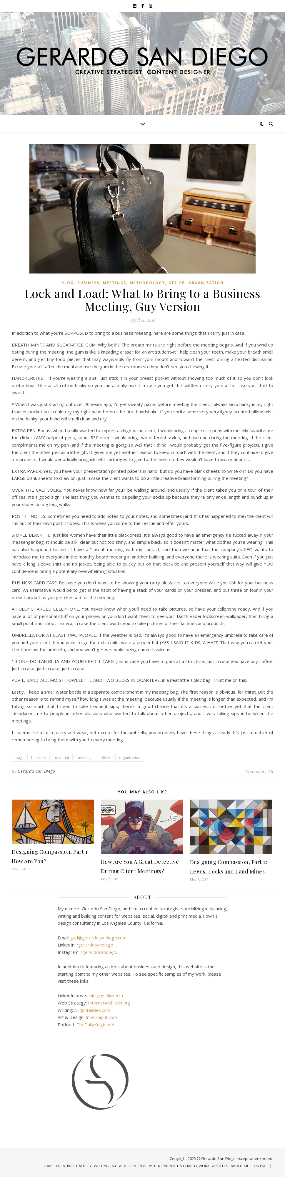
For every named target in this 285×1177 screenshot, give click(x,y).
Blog (67, 282)
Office (177, 282)
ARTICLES (220, 1165)
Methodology (147, 282)
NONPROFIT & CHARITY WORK (184, 1165)
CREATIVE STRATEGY (73, 1165)
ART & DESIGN (123, 1165)
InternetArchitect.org (109, 1003)
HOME (48, 1165)
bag (19, 757)
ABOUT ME (240, 1165)
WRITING (101, 1165)
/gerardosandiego (94, 945)
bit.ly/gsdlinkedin (106, 995)
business (38, 757)
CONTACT (259, 1165)
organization (206, 282)
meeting (84, 757)
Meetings (114, 282)
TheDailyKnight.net (95, 1024)
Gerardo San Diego (36, 771)
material (62, 757)
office (105, 757)
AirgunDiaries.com (92, 1010)
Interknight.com (101, 1017)
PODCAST (147, 1165)
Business (88, 282)
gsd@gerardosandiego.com (98, 938)
